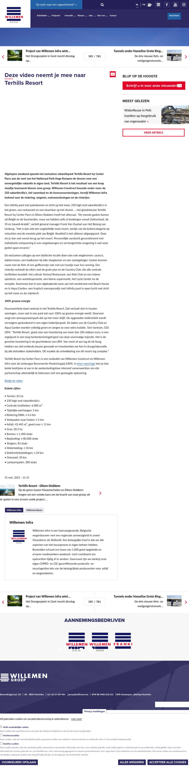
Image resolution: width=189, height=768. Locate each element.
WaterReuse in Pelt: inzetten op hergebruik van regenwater (140, 115)
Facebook (167, 4)
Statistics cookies (11, 744)
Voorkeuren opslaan (19, 762)
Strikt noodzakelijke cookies (16, 727)
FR (143, 4)
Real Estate (174, 15)
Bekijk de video (14, 381)
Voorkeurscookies (11, 735)
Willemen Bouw (34, 510)
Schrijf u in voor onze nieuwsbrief (153, 85)
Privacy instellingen (94, 711)
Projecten (56, 15)
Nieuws (81, 15)
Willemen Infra (15, 509)
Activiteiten (42, 15)
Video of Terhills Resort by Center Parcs (57, 124)
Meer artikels (153, 132)
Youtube (175, 4)
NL (137, 4)
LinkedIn (158, 4)
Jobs (91, 15)
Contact (113, 15)
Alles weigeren (132, 762)
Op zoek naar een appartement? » (56, 4)
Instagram (184, 4)
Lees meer (76, 719)
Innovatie (69, 15)
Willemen (14, 15)
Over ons (101, 15)
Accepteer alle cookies (167, 762)
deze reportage (86, 363)
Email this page (113, 74)
